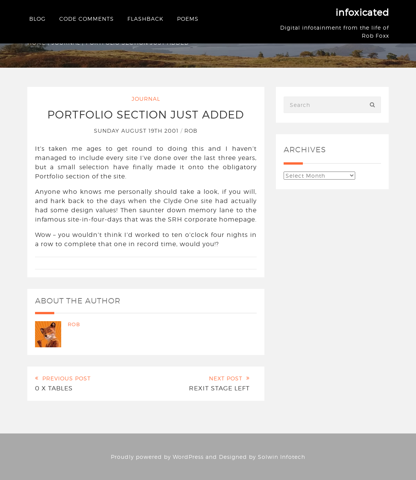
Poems (188, 18)
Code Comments (86, 18)
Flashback (145, 18)
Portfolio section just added (145, 114)
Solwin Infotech (281, 456)
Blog (37, 18)
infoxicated (362, 12)
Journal (146, 98)
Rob (190, 130)
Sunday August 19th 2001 (137, 130)
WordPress (188, 456)
